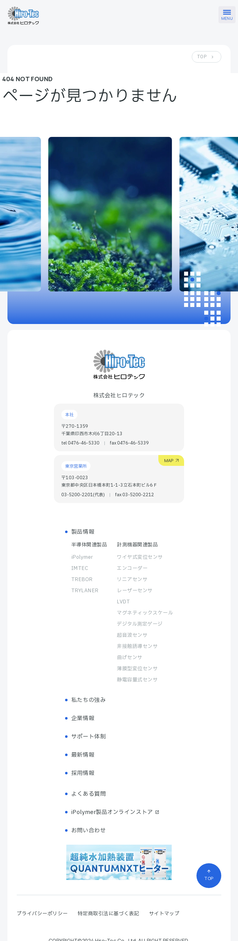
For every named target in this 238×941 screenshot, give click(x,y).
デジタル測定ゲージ (139, 624)
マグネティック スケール (145, 613)
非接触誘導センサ (137, 646)
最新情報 (82, 755)
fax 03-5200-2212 (134, 495)
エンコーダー (132, 568)
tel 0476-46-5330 (80, 443)
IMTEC (79, 568)
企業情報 (82, 718)
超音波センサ (132, 635)
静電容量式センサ (137, 680)
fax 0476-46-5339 (129, 443)
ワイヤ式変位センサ (140, 557)
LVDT (123, 602)
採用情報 (82, 773)
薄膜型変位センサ (137, 668)
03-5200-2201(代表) (83, 495)
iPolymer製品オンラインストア (115, 812)
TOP (202, 57)
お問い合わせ (88, 830)
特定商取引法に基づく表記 (108, 913)
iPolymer (82, 557)
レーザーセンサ (134, 590)
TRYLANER (85, 590)
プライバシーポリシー (42, 913)
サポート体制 (88, 737)
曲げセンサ (129, 657)
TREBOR (82, 579)
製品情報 (82, 532)
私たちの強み (88, 700)
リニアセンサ (132, 579)
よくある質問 (88, 794)
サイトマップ (164, 913)
